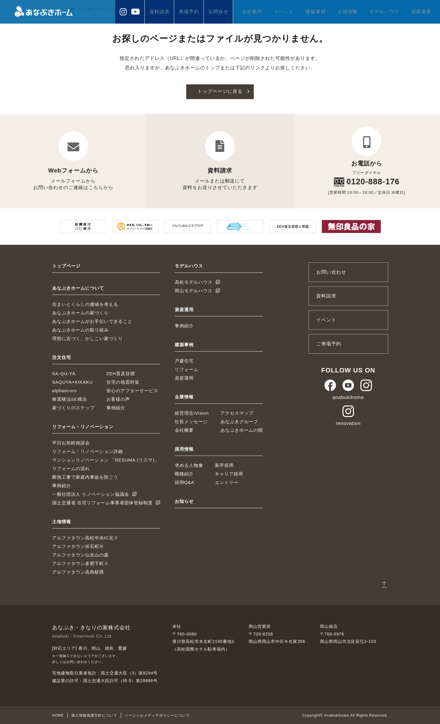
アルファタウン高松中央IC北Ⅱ (85, 537)
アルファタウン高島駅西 (78, 571)
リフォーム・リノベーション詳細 (87, 451)
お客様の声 (118, 398)
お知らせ (184, 500)
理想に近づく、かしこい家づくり (87, 338)
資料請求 (159, 11)
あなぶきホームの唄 (241, 429)
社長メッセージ (191, 421)
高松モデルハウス (193, 281)
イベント (284, 11)
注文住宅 (61, 356)
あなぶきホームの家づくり (80, 312)
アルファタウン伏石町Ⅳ (78, 546)
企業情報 (184, 396)
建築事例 (316, 11)
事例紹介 (115, 407)
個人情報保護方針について (94, 715)
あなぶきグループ (239, 421)
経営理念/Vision (192, 412)
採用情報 (184, 448)
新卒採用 (224, 464)
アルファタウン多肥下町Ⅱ (80, 563)
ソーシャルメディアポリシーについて (157, 715)
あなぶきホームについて (78, 287)
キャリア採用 (229, 473)
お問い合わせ (331, 271)
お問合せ (218, 11)
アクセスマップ (236, 412)
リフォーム (186, 369)
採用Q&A (185, 482)
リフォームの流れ (71, 468)
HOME (58, 715)
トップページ (66, 265)
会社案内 (252, 11)
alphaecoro (64, 390)
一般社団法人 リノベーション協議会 (90, 493)
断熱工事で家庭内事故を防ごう (85, 476)
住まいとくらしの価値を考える (85, 303)
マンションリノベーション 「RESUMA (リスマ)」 (105, 459)
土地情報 (347, 11)
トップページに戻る (220, 91)
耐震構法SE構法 (69, 398)
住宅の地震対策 (122, 381)
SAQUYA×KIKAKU (72, 381)
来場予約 (189, 11)
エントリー (226, 482)
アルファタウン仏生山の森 (80, 554)
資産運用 (421, 11)
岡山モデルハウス (193, 290)
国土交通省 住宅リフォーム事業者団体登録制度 (102, 502)
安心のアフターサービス (132, 390)
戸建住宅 (184, 360)
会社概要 (184, 429)
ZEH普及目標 (120, 373)
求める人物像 (189, 464)
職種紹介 (184, 473)
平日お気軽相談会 (71, 442)
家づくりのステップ (73, 407)
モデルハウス (384, 11)
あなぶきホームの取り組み (80, 329)
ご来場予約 (328, 343)
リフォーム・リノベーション (82, 426)
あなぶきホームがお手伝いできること (92, 321)
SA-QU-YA (63, 373)
